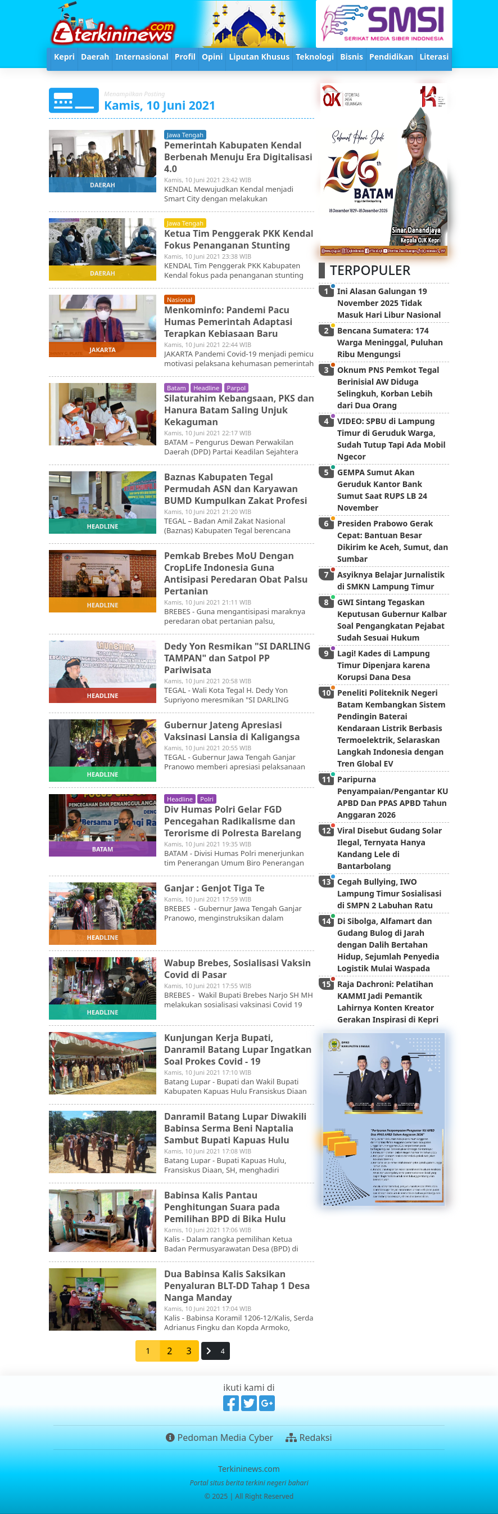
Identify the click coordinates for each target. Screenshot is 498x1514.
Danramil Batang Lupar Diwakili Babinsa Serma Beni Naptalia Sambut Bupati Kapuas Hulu (235, 1128)
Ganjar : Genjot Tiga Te (214, 888)
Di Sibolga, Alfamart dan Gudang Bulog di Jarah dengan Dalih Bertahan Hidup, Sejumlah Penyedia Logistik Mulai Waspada (388, 945)
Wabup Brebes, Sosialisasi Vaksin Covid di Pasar (237, 969)
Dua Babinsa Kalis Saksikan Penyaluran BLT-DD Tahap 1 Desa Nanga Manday (237, 1286)
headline (206, 388)
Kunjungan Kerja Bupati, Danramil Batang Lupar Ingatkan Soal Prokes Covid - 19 (237, 1049)
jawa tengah (185, 134)
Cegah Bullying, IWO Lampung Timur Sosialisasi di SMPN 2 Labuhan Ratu (389, 893)
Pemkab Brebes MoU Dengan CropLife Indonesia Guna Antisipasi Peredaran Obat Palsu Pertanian (235, 573)
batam (176, 388)
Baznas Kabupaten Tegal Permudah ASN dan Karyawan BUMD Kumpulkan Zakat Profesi (235, 489)
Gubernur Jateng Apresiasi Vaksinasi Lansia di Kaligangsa (232, 731)
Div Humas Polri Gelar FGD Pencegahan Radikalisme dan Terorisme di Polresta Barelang (232, 821)
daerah (102, 185)
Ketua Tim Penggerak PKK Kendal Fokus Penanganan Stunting (239, 239)
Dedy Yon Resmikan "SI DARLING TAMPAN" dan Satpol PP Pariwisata (237, 658)
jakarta (102, 349)
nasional (179, 299)
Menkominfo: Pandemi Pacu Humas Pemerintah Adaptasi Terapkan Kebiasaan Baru (228, 322)
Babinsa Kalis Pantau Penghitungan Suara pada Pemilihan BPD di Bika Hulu (225, 1207)
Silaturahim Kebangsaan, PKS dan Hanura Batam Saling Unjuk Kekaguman (239, 410)
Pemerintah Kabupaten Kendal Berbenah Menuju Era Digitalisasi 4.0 (238, 157)
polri (207, 799)
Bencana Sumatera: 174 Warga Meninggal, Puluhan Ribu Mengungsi (390, 342)
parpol (236, 388)
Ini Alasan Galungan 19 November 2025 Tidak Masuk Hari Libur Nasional (389, 303)
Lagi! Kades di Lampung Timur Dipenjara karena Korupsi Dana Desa (383, 665)
